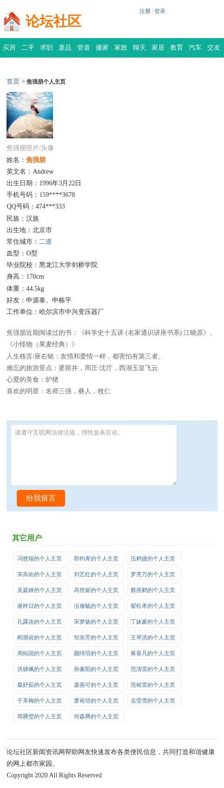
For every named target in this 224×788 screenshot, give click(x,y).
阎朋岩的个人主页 (39, 637)
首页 (13, 81)
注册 (145, 11)
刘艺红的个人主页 (96, 574)
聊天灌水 (139, 51)
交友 (213, 47)
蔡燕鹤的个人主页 (153, 590)
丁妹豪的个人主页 (153, 622)
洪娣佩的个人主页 (39, 669)
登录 (159, 11)
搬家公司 (102, 51)
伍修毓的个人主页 (96, 606)
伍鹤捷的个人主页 (153, 558)
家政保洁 (120, 51)
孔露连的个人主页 (39, 622)
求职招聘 (46, 51)
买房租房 (9, 51)
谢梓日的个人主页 (39, 606)
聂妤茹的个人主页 (39, 685)
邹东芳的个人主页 (96, 637)
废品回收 (65, 51)
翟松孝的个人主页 (153, 606)
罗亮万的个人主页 (153, 574)
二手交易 (27, 51)
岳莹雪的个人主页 (153, 700)
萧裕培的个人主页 (96, 700)
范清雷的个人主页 (153, 669)
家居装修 (158, 51)
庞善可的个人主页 (96, 685)
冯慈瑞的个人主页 (39, 558)
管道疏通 (83, 51)
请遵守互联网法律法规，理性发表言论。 (93, 455)
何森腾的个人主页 (96, 716)
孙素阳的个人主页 (96, 669)
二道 (45, 241)
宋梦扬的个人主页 (96, 622)
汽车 (195, 47)
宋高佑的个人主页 (39, 574)
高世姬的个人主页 (96, 590)
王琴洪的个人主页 (153, 637)
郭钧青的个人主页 (96, 558)
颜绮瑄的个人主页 (96, 653)
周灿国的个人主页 (39, 653)
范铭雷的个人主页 (153, 685)
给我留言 (41, 498)
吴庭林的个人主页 (39, 590)
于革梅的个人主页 (39, 700)
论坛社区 (53, 21)
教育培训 (176, 51)
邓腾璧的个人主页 (39, 716)
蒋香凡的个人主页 (153, 653)
